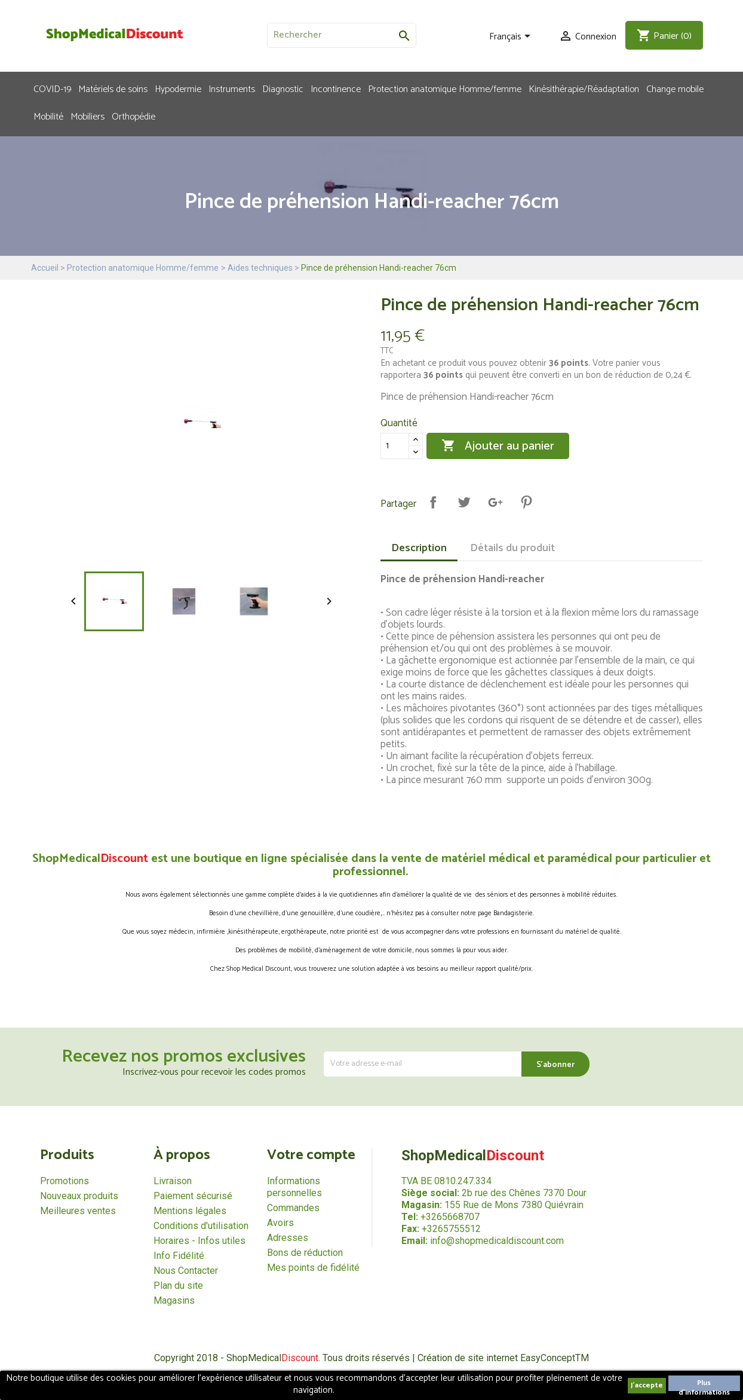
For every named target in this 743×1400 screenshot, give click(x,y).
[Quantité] (394, 446)
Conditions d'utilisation (200, 1225)
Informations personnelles (294, 1187)
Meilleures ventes (78, 1210)
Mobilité (48, 116)
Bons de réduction (305, 1252)
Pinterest (526, 502)
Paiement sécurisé (192, 1196)
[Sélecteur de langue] (512, 37)
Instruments (231, 88)
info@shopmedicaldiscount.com (497, 1240)
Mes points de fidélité (313, 1267)
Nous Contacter (185, 1270)
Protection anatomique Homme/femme (444, 88)
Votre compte (311, 1155)
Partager (433, 502)
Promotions (64, 1181)
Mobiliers (87, 116)
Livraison (172, 1181)
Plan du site (178, 1285)
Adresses (287, 1237)
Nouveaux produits (79, 1196)
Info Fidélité (178, 1255)
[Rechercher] (341, 35)
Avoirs (280, 1222)
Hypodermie (178, 88)
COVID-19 (52, 88)
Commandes (293, 1207)
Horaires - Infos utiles (199, 1240)
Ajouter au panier (497, 446)
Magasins (174, 1300)
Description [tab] (419, 548)
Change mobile (675, 88)
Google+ (495, 502)
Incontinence (336, 88)
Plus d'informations (704, 1384)
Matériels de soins (113, 88)
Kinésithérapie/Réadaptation (584, 88)
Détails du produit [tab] (512, 548)
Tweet (464, 502)
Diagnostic (282, 88)
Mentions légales (189, 1210)
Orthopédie (133, 116)
